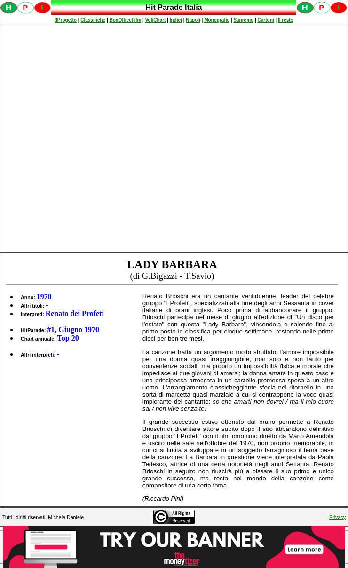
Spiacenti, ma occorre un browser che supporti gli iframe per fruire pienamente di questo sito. (174, 12)
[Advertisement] (112, 139)
